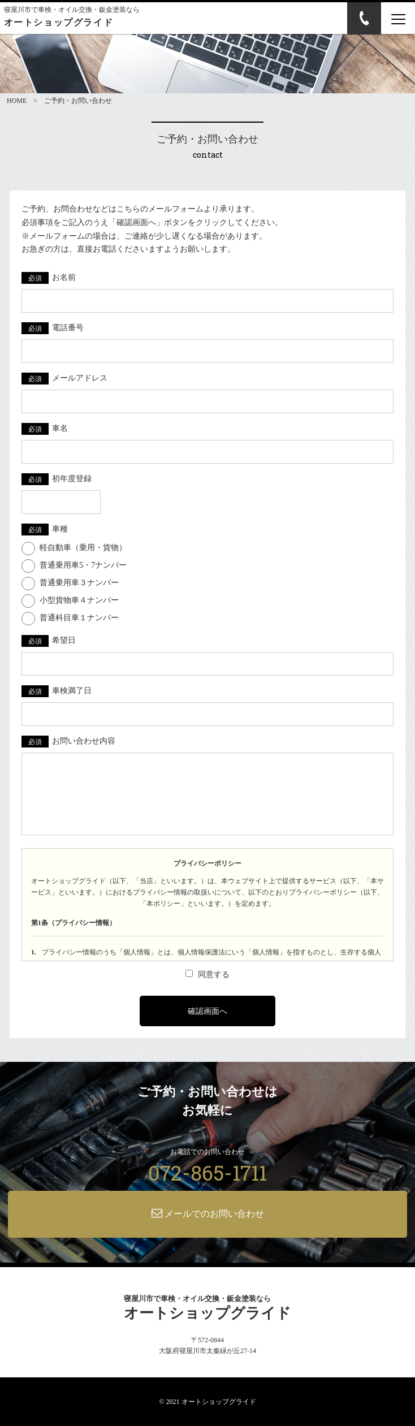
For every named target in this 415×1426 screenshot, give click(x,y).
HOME (17, 101)
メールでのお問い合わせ (208, 1213)
